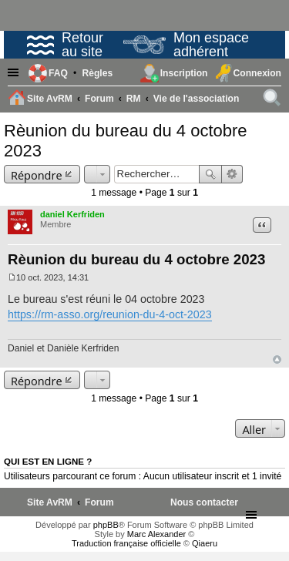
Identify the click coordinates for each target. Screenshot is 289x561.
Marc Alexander (156, 534)
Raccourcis (15, 73)
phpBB (106, 524)
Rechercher (210, 174)
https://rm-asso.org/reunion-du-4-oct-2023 (110, 314)
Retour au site (65, 45)
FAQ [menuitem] (58, 73)
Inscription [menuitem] (184, 73)
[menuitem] (97, 73)
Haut (277, 359)
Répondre (36, 175)
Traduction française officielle (126, 543)
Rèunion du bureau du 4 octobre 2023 (136, 259)
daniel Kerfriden (72, 214)
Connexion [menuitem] (257, 73)
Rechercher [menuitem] (273, 100)
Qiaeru (204, 543)
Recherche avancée (232, 174)
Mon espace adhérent (186, 45)
